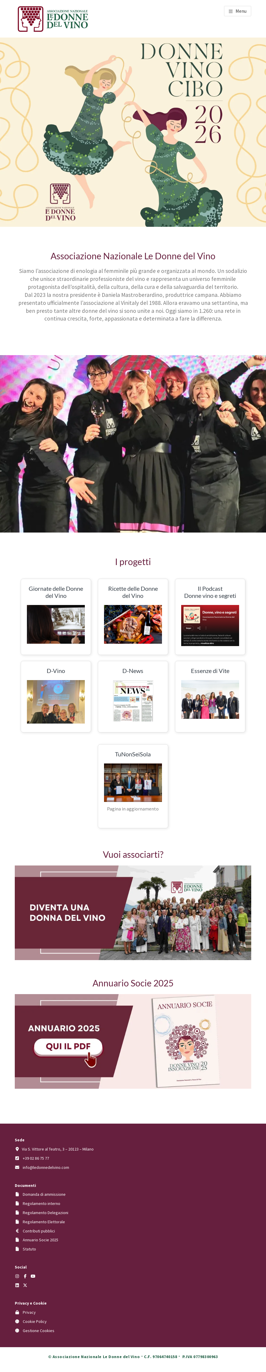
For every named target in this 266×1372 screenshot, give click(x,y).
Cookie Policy (35, 1321)
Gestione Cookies (38, 1330)
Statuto (29, 1249)
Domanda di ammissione (44, 1194)
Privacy (29, 1312)
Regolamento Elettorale (44, 1221)
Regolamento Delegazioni (45, 1212)
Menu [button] (241, 11)
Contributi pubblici (39, 1231)
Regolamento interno (41, 1203)
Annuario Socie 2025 (40, 1239)
